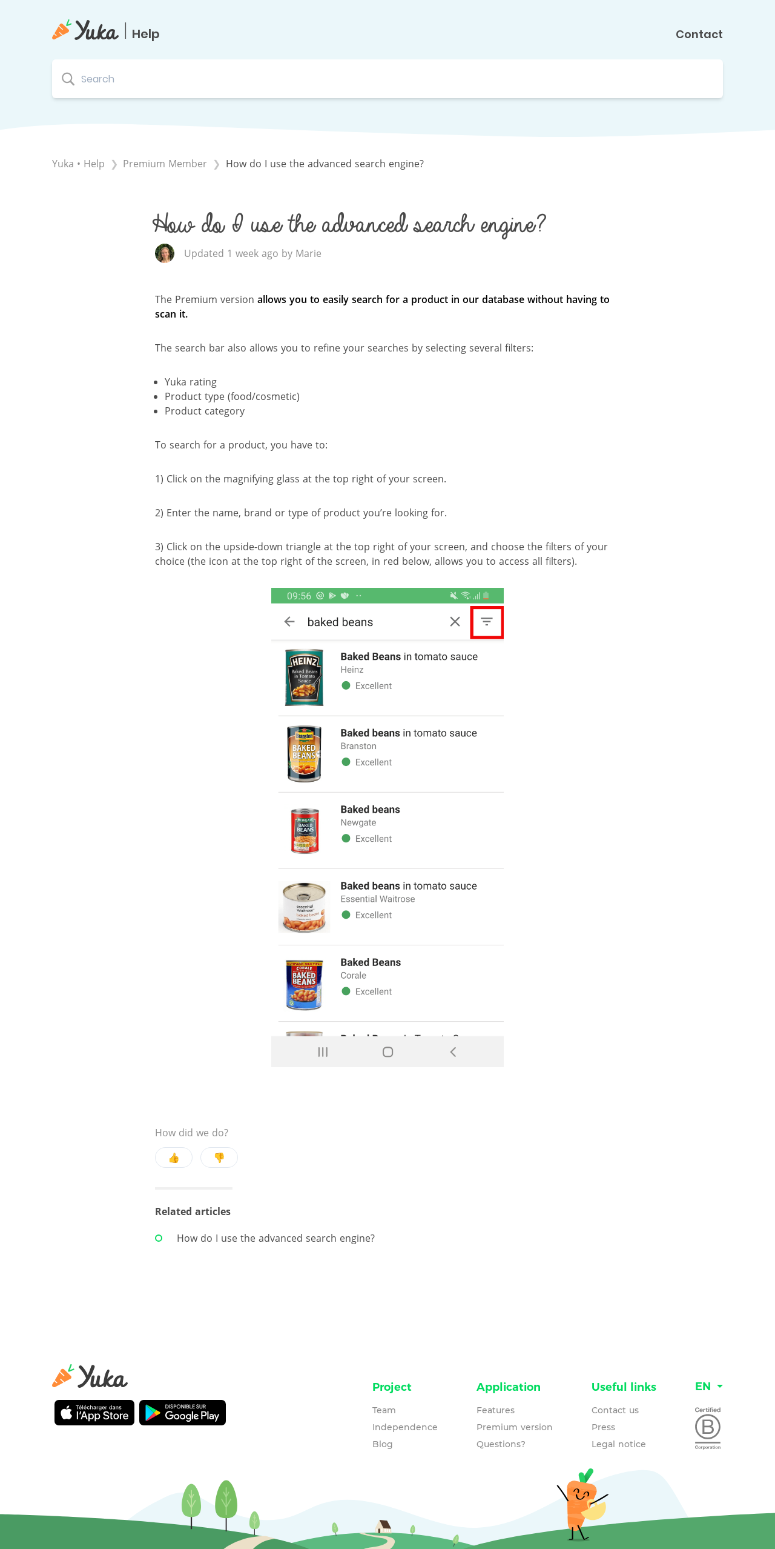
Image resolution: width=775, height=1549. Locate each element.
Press (603, 1427)
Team (384, 1410)
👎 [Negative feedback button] (219, 1157)
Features (496, 1410)
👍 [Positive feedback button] (174, 1157)
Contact (699, 34)
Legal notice (619, 1444)
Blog (382, 1444)
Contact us (615, 1410)
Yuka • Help (78, 163)
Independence (405, 1427)
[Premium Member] (166, 163)
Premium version (515, 1427)
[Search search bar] (387, 78)
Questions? (501, 1444)
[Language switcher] (709, 1387)
